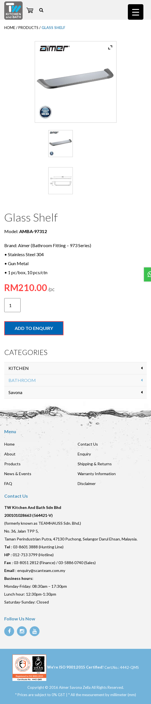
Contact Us (88, 444)
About (10, 454)
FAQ (8, 483)
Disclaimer (87, 483)
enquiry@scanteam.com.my (41, 570)
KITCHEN (18, 368)
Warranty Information (97, 473)
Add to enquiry (34, 328)
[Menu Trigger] (135, 12)
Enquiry (84, 454)
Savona (15, 392)
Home (9, 444)
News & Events (17, 473)
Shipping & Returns (95, 463)
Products (12, 463)
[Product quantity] (12, 305)
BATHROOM (22, 380)
